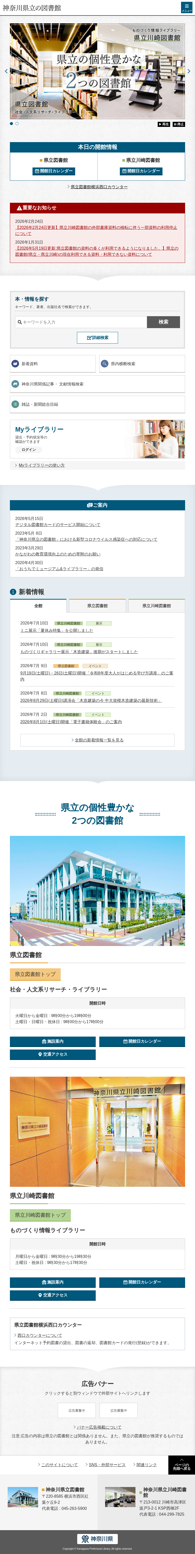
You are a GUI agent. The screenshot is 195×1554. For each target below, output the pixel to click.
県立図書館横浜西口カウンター (99, 187)
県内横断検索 (118, 363)
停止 (180, 124)
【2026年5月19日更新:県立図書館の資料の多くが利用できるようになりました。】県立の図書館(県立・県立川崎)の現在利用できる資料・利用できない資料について (96, 251)
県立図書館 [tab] (97, 606)
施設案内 (55, 1041)
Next (188, 71)
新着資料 (24, 363)
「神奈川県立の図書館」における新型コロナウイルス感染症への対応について (86, 539)
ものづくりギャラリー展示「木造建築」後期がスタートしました (79, 652)
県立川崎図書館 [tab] (156, 606)
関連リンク (147, 1465)
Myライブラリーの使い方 (42, 465)
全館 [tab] (38, 606)
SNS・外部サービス (107, 1465)
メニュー (187, 10)
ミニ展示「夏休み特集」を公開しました (56, 630)
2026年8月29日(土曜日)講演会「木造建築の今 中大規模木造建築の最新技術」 (91, 700)
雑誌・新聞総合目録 (34, 404)
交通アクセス (55, 1054)
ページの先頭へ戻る (182, 1467)
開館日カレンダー (56, 171)
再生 (165, 124)
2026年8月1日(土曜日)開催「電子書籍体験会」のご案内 (71, 722)
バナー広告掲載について (99, 1427)
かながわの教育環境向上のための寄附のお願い (58, 554)
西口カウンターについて (40, 1335)
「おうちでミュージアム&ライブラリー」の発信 (59, 569)
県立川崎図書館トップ (40, 1215)
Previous (6, 71)
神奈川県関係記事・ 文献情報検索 (47, 384)
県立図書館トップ (35, 974)
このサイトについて (59, 1465)
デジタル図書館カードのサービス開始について (58, 524)
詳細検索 (100, 337)
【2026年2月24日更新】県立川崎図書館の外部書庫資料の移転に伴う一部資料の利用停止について (96, 230)
